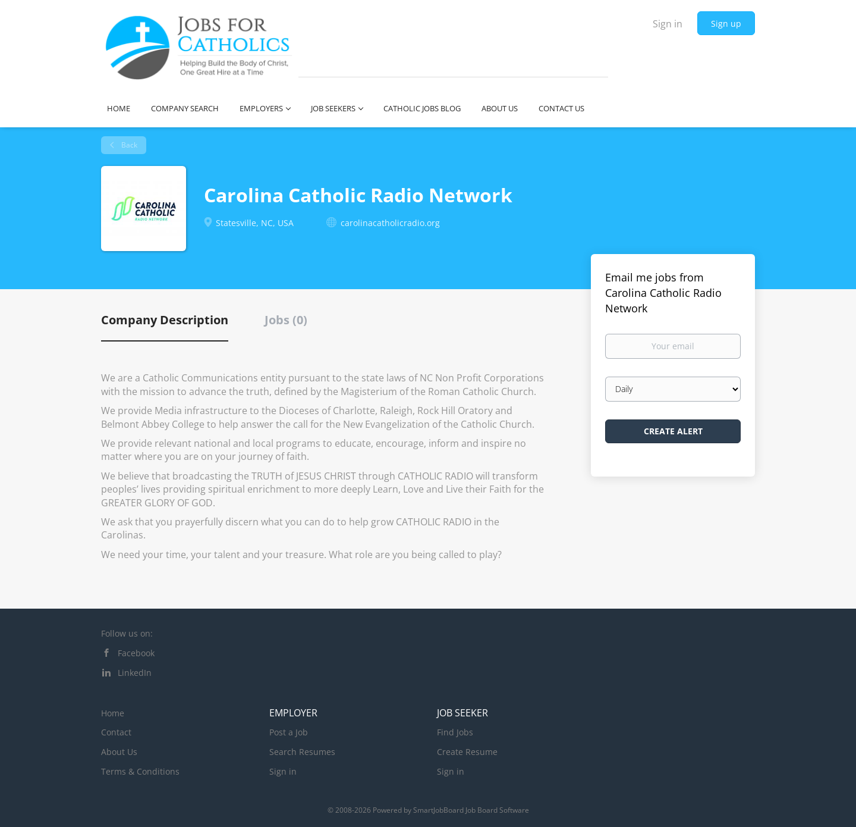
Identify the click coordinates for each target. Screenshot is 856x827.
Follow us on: (127, 633)
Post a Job (288, 732)
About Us (119, 751)
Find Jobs (455, 732)
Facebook (136, 653)
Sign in (667, 23)
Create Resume (467, 751)
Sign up (726, 23)
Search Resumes (302, 751)
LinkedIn (135, 672)
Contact (116, 732)
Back (128, 145)
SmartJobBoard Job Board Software (471, 810)
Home (112, 713)
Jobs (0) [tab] (286, 320)
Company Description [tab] (164, 320)
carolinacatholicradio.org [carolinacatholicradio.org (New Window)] (390, 222)
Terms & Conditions (140, 771)
